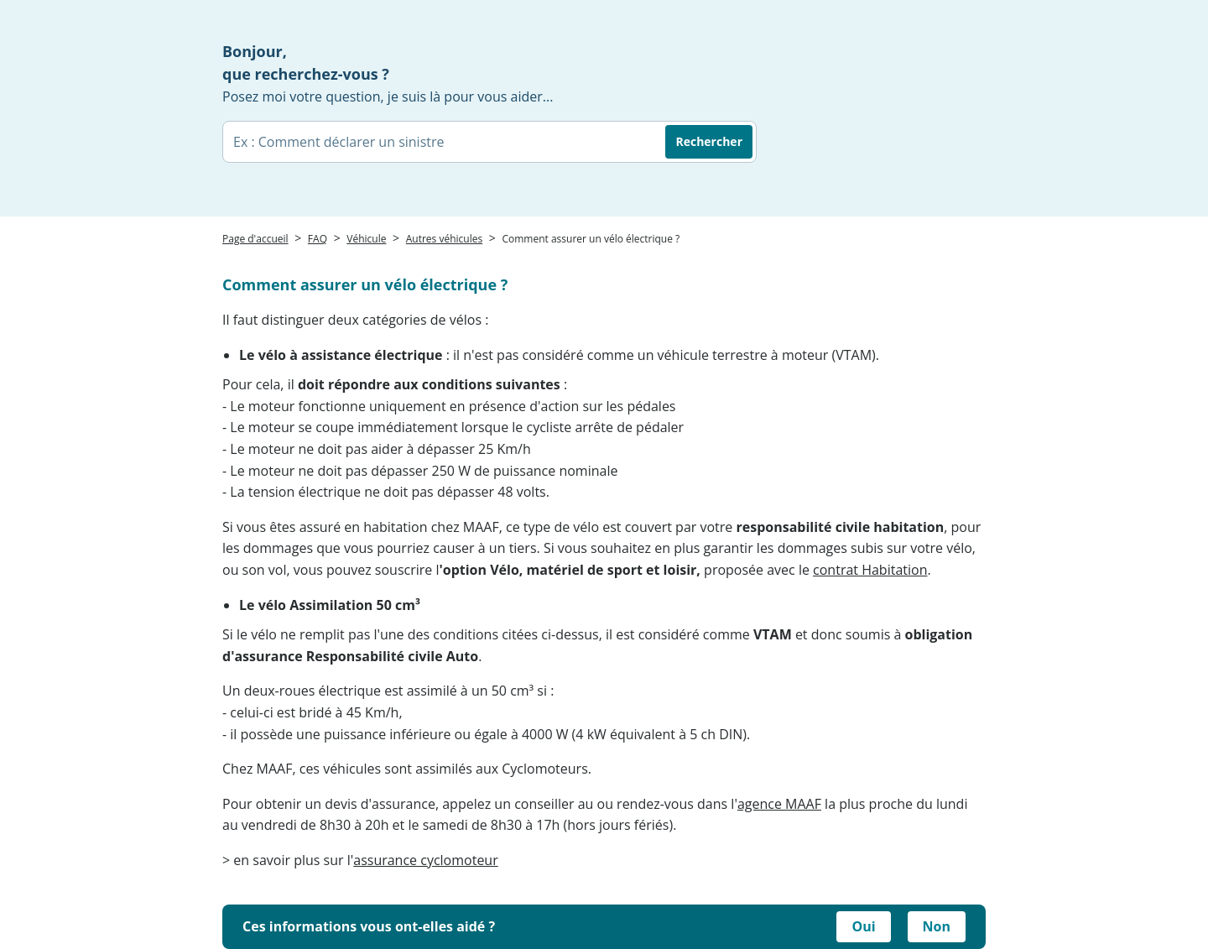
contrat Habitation (870, 570)
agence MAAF (779, 804)
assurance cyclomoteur (425, 860)
